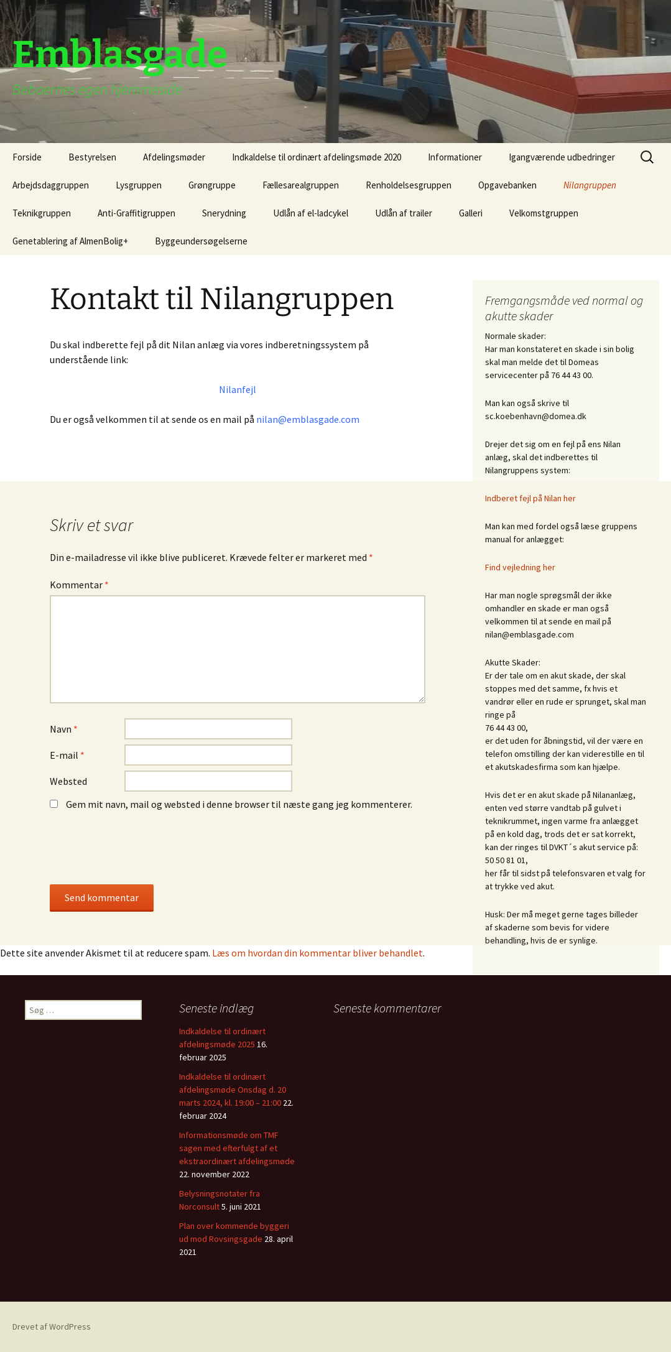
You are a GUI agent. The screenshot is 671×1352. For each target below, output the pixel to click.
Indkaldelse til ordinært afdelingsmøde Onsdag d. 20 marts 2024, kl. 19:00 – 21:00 (232, 1089)
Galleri (471, 213)
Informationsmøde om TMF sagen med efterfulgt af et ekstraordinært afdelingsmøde (237, 1148)
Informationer (455, 157)
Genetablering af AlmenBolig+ (70, 241)
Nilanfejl (237, 389)
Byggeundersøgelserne (201, 241)
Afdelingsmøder (174, 157)
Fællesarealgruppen (300, 185)
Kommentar (79, 584)
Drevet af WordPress (51, 1326)
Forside (27, 157)
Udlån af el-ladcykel (310, 213)
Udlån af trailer (403, 213)
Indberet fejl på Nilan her (530, 498)
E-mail (67, 755)
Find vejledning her (520, 567)
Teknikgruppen (41, 213)
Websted (68, 781)
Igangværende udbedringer (562, 157)
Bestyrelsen (92, 157)
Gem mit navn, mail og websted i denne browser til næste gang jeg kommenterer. (239, 804)
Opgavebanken (507, 185)
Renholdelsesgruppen (408, 185)
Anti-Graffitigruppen (136, 213)
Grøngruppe (212, 185)
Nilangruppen (589, 185)
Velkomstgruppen (543, 213)
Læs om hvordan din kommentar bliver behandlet (317, 953)
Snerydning (224, 213)
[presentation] (134, 854)
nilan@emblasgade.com (307, 419)
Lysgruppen (139, 185)
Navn (64, 729)
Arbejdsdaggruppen (50, 185)
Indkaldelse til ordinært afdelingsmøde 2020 (316, 157)
